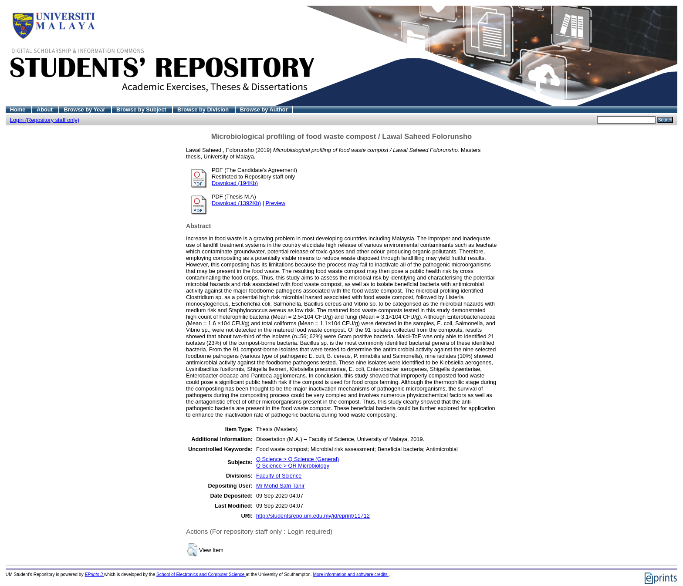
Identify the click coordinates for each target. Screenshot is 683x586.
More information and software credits (351, 574)
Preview (276, 203)
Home (18, 109)
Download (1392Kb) (236, 203)
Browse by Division (203, 109)
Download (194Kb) (235, 183)
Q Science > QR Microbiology (292, 465)
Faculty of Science (279, 475)
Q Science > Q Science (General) (297, 459)
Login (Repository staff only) (44, 120)
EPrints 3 (94, 574)
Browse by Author (264, 109)
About (45, 109)
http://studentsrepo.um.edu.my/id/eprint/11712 (313, 515)
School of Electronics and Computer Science (201, 574)
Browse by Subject (142, 109)
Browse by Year (85, 109)
